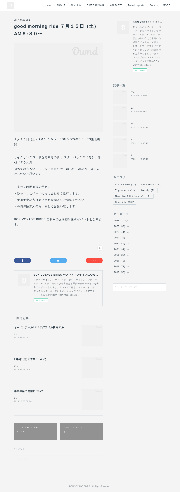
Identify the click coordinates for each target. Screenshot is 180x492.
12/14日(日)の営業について (145, 139)
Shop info (89, 5)
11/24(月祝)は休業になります (147, 155)
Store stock (150, 184)
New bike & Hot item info (133, 196)
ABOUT (74, 5)
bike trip (148, 190)
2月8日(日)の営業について (30, 359)
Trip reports (125, 190)
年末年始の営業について (29, 391)
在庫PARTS (129, 5)
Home (61, 5)
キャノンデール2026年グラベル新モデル (39, 327)
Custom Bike (125, 184)
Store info (124, 202)
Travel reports (149, 5)
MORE (166, 5)
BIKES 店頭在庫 (109, 5)
